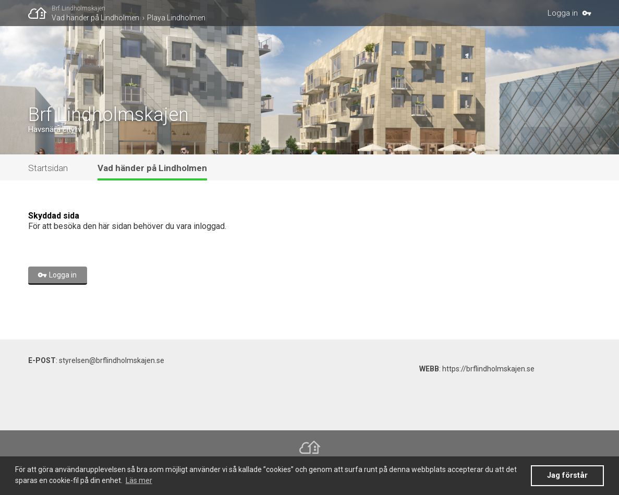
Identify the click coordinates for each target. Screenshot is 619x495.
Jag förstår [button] (567, 475)
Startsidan (48, 168)
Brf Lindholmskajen (78, 8)
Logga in (563, 13)
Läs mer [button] (139, 480)
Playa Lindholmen (176, 18)
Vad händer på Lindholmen (95, 18)
